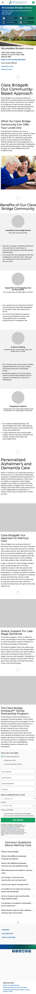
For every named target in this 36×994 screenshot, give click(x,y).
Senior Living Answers (11, 985)
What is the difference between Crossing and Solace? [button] (18, 857)
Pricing (25, 18)
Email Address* (8, 784)
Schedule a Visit (18, 760)
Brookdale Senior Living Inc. (15, 963)
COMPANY (18, 930)
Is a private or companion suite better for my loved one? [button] (18, 904)
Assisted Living (7, 66)
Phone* (5, 789)
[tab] (18, 852)
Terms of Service (23, 977)
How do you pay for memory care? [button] (18, 885)
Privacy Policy (11, 956)
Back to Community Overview (13, 60)
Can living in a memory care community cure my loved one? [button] (18, 879)
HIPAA (3, 956)
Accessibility (15, 957)
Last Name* (6, 778)
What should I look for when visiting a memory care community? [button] (18, 911)
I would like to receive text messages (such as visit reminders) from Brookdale (18, 815)
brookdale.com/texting (10, 829)
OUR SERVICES (18, 934)
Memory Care (6, 69)
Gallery (25, 22)
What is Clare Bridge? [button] (18, 852)
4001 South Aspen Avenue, (18, 54)
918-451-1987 (6, 14)
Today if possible (7, 810)
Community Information (18, 764)
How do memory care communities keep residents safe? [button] (18, 897)
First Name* (6, 772)
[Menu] (3, 3)
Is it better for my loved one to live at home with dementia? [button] (18, 890)
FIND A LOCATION (18, 937)
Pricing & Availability (18, 757)
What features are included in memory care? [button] (18, 871)
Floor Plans (10, 22)
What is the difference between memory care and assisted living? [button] (18, 864)
